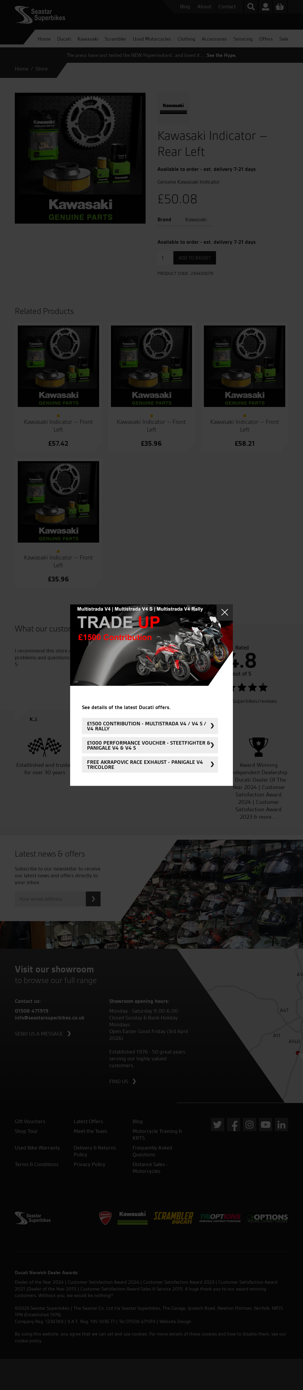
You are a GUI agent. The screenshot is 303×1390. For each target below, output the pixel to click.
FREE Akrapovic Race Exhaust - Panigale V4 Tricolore (145, 764)
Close (225, 612)
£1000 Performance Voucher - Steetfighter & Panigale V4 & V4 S (148, 745)
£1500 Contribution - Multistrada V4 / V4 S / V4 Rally (146, 726)
